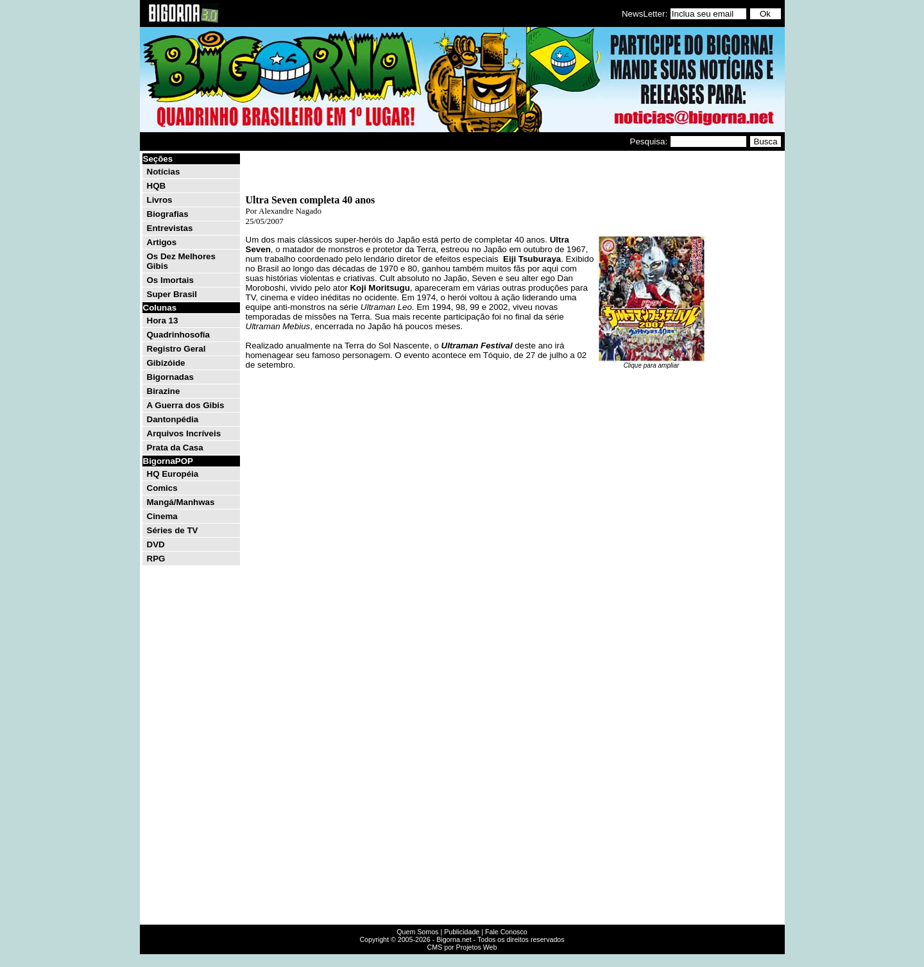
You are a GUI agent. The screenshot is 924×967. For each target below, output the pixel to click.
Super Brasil (172, 294)
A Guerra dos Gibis (186, 405)
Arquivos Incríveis (184, 433)
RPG (156, 558)
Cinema (162, 516)
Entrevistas (170, 228)
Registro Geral (176, 349)
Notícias (163, 171)
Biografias (168, 214)
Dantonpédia (173, 419)
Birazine (163, 391)
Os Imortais (170, 280)
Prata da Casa (175, 447)
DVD (156, 544)
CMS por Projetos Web (462, 947)
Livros (160, 200)
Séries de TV (172, 530)
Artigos (162, 242)
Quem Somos (417, 932)
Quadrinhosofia (178, 334)
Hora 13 (162, 320)
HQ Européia (173, 474)
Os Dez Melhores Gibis (181, 261)
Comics (162, 488)
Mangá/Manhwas (181, 502)
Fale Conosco (506, 932)
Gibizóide (166, 363)
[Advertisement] (744, 345)
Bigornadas (170, 377)
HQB (156, 186)
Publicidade (461, 932)
